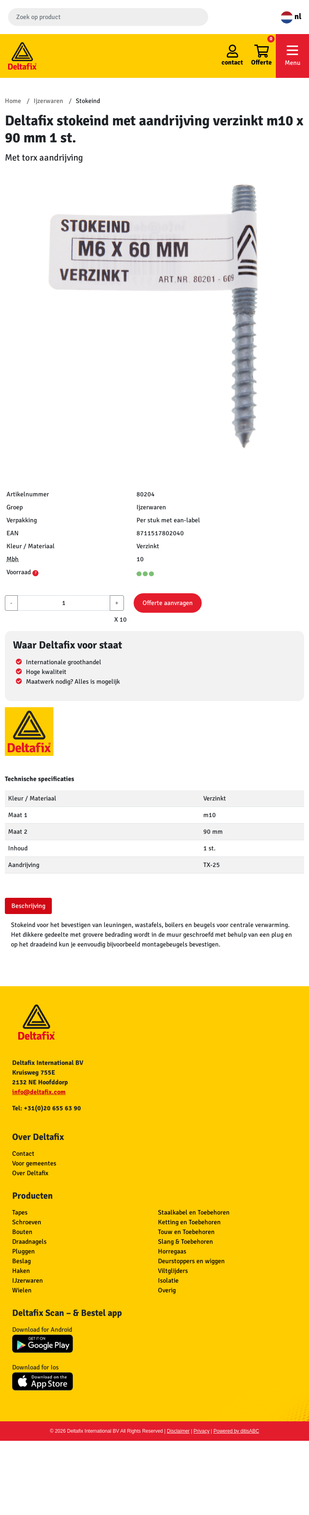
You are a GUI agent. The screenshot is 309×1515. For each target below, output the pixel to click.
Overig (167, 1290)
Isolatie (168, 1281)
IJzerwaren (27, 1281)
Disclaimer (178, 1431)
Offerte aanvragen (168, 603)
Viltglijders (173, 1271)
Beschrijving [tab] (28, 906)
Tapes (20, 1212)
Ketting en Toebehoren (189, 1222)
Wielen (22, 1290)
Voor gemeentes (34, 1163)
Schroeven (26, 1222)
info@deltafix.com (39, 1092)
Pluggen (23, 1251)
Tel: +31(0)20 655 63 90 (46, 1108)
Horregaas (172, 1251)
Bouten (22, 1232)
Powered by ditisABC (236, 1431)
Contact (23, 1154)
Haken (21, 1271)
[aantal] (63, 603)
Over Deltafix (30, 1173)
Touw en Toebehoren (186, 1232)
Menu (292, 55)
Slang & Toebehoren (185, 1242)
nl (291, 16)
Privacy (201, 1431)
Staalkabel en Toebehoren (194, 1212)
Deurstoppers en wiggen (191, 1261)
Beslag (21, 1261)
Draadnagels (29, 1242)
